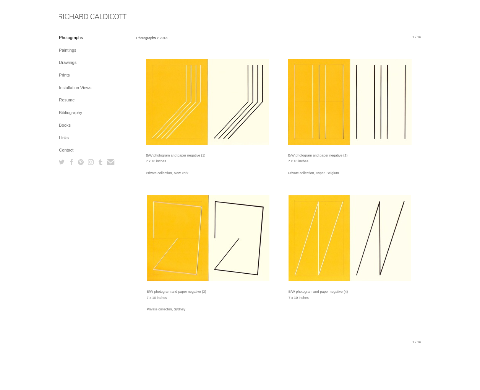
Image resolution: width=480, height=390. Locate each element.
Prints (64, 75)
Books (65, 125)
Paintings (67, 50)
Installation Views (75, 87)
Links (64, 137)
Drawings (67, 62)
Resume (67, 100)
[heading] (78, 17)
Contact (66, 150)
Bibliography (70, 112)
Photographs (71, 37)
